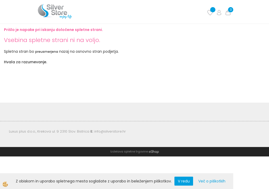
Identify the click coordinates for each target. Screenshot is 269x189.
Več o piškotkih (211, 181)
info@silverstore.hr (110, 131)
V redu (184, 181)
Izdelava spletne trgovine (129, 151)
